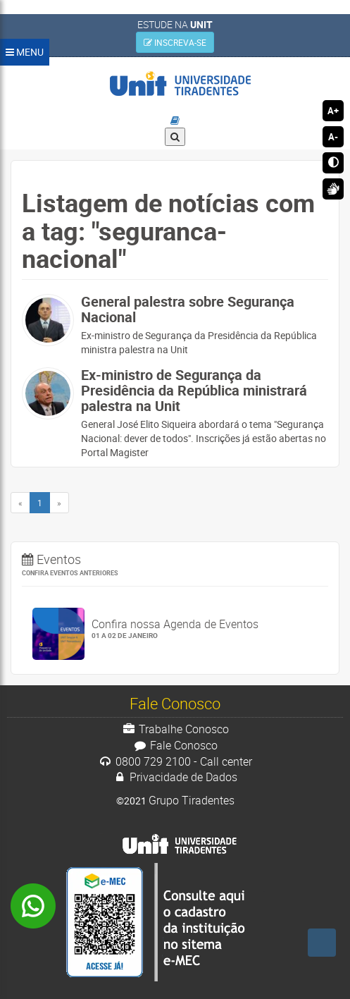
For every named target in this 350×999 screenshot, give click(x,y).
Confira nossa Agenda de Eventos (205, 628)
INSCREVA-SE (175, 42)
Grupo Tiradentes (192, 800)
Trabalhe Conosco (175, 729)
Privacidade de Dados (175, 777)
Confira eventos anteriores (70, 572)
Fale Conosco (175, 745)
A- (333, 136)
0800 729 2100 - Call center (175, 761)
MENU (25, 52)
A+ (333, 110)
